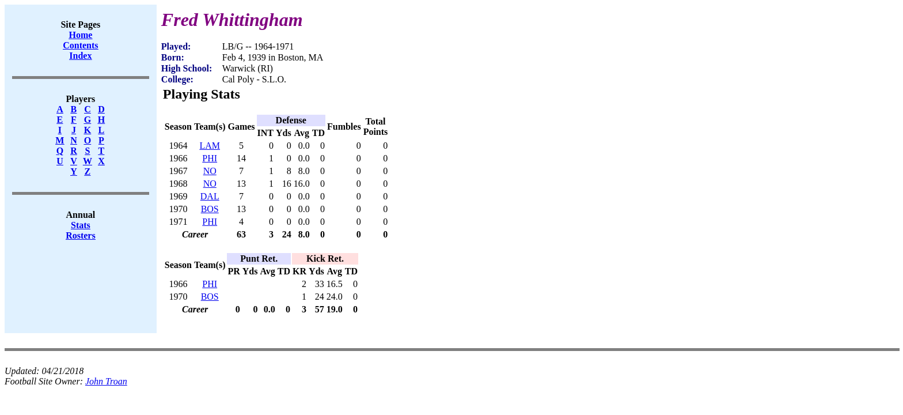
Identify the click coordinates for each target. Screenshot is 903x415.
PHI (209, 158)
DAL (209, 196)
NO (210, 171)
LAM (209, 145)
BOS (210, 209)
